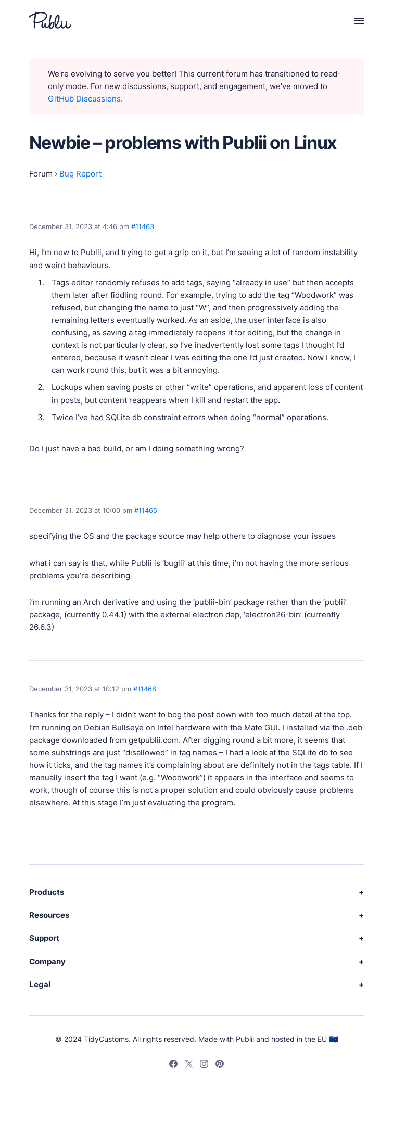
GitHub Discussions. (85, 99)
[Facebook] (173, 1065)
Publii (245, 1039)
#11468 (144, 689)
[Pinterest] (219, 1065)
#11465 (145, 510)
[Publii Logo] (50, 20)
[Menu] (353, 20)
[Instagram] (204, 1065)
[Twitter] (189, 1065)
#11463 (142, 226)
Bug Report (80, 174)
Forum (41, 174)
